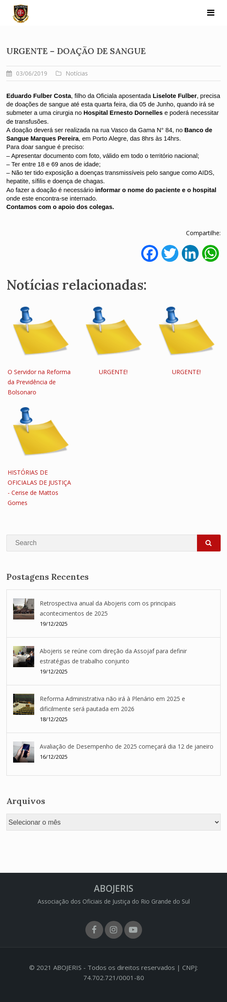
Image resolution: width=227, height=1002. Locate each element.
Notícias (77, 73)
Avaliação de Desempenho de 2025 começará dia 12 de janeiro (126, 746)
